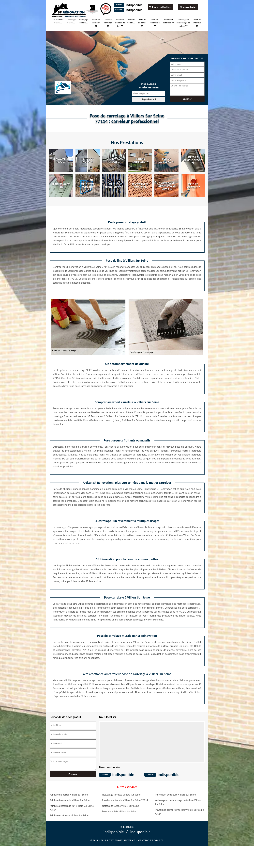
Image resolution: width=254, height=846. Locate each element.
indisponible (134, 5)
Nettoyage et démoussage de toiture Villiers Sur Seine (178, 802)
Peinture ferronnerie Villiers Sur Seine (70, 800)
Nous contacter (188, 7)
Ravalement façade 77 (58, 21)
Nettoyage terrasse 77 (83, 21)
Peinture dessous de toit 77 (120, 22)
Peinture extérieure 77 (96, 22)
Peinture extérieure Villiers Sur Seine (69, 815)
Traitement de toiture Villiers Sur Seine (175, 794)
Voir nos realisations (160, 7)
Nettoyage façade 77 (71, 21)
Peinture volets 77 (131, 21)
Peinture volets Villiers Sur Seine (119, 811)
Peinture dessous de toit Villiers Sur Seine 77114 (72, 807)
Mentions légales (151, 840)
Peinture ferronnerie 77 (155, 22)
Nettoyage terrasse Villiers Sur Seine (121, 794)
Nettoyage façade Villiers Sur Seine (120, 805)
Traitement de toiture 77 (168, 21)
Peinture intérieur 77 (197, 22)
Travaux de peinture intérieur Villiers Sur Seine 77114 (179, 811)
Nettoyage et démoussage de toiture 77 (183, 22)
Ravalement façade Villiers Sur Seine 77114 (125, 800)
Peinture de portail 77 (142, 22)
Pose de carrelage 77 (108, 22)
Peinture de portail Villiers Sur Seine (69, 794)
